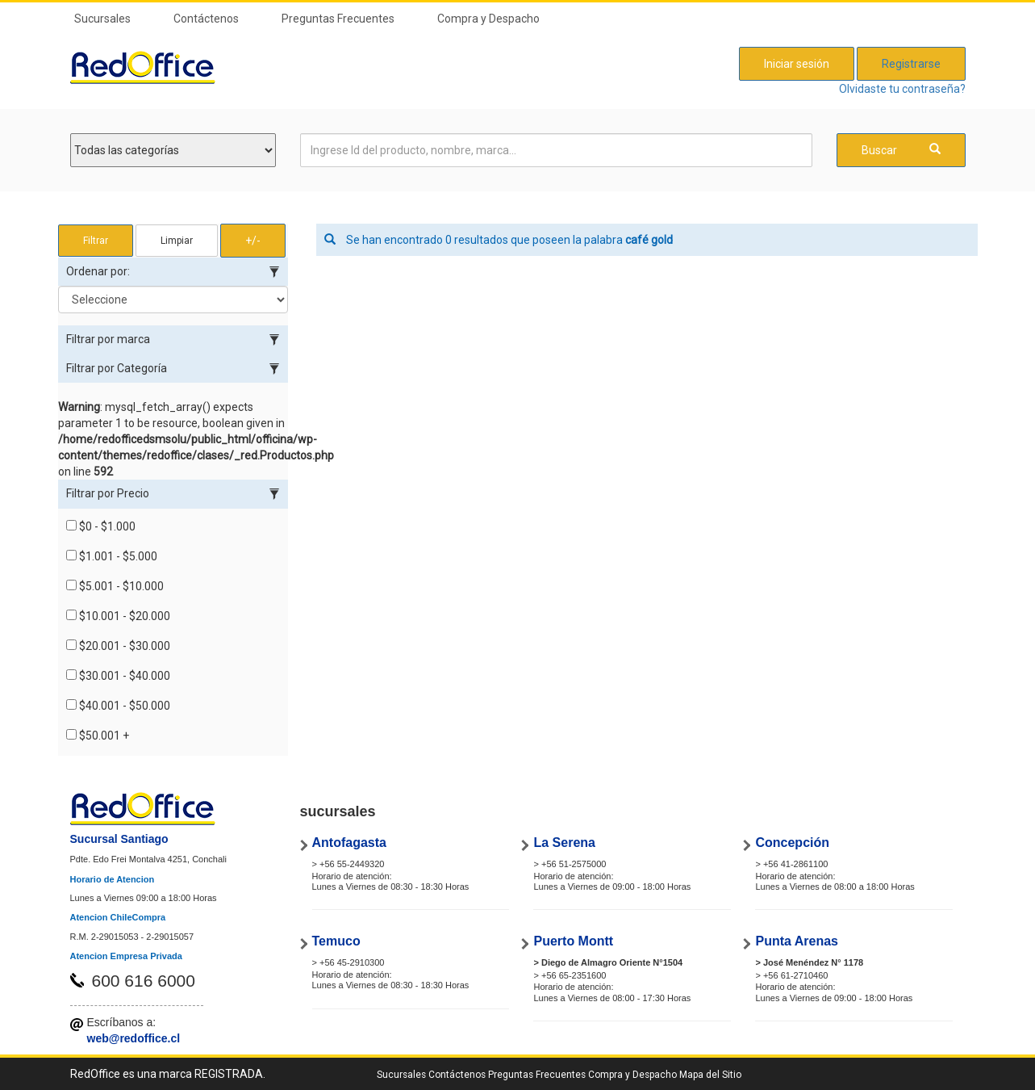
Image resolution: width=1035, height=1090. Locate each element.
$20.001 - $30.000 (118, 645)
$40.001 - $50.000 (118, 705)
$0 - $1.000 (101, 526)
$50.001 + (97, 735)
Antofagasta (349, 842)
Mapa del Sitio (710, 1074)
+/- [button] (253, 240)
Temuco (336, 941)
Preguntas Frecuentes (338, 18)
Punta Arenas (796, 941)
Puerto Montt (573, 941)
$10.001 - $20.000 (118, 616)
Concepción (792, 842)
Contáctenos (206, 18)
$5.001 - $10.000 (115, 586)
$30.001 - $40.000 (118, 675)
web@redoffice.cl (134, 1038)
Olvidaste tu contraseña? (902, 88)
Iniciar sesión (796, 63)
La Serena (564, 842)
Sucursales (102, 18)
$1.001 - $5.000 (111, 556)
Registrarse (911, 63)
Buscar (901, 150)
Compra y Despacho (488, 18)
